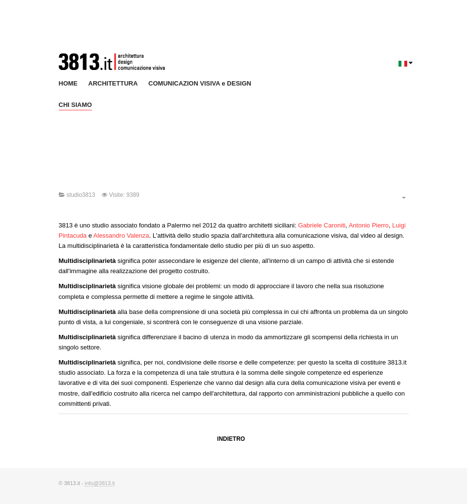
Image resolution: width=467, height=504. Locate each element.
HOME (68, 83)
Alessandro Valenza (121, 235)
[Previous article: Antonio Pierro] (231, 439)
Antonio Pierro (368, 225)
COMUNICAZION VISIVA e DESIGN (199, 83)
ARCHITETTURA (113, 83)
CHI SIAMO (75, 104)
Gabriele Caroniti (322, 225)
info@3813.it (100, 483)
